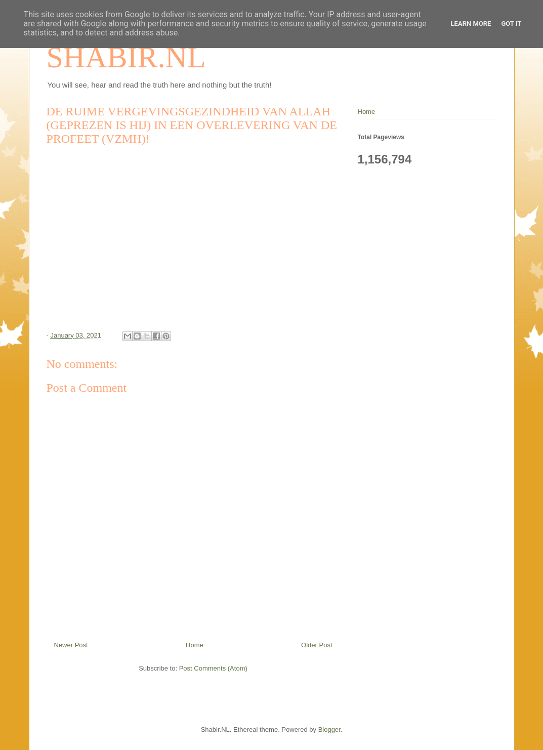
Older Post (316, 645)
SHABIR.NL (126, 57)
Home (194, 645)
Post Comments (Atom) (213, 668)
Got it (511, 23)
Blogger (329, 729)
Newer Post (71, 645)
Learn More (471, 23)
